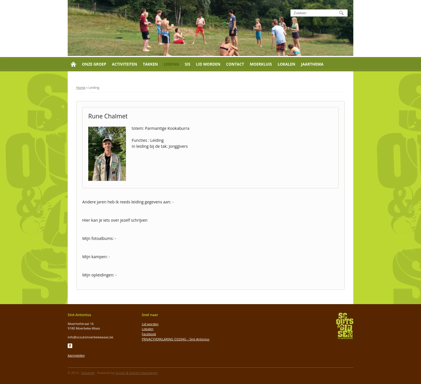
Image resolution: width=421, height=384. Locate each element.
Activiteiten (124, 64)
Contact (235, 64)
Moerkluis (261, 64)
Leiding (171, 64)
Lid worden (208, 64)
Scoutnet (87, 373)
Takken (150, 64)
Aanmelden (76, 355)
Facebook (149, 334)
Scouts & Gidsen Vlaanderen (136, 373)
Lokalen (286, 64)
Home (80, 87)
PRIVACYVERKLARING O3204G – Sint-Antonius (176, 339)
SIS (187, 64)
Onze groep (94, 64)
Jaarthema (312, 64)
